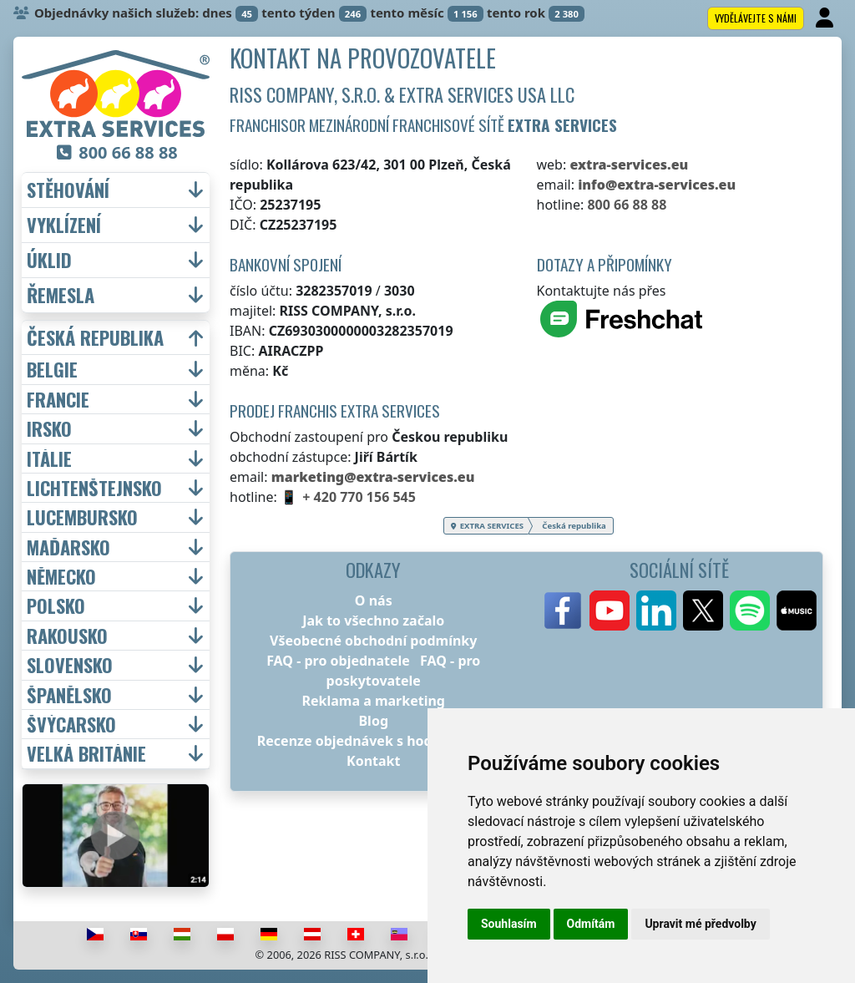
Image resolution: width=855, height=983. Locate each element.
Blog (373, 721)
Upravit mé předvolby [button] (700, 923)
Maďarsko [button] (68, 547)
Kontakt (373, 761)
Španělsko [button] (69, 695)
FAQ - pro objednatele (338, 660)
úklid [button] (49, 260)
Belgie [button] (52, 369)
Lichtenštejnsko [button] (94, 488)
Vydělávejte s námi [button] (756, 18)
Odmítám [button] (591, 923)
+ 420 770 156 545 (359, 497)
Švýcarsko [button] (71, 724)
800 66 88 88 (626, 204)
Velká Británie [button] (86, 753)
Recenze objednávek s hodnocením (373, 741)
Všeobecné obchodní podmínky (373, 640)
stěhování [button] (68, 190)
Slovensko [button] (70, 665)
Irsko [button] (49, 428)
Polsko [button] (56, 605)
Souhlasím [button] (509, 923)
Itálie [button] (49, 458)
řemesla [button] (60, 295)
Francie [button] (58, 399)
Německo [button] (61, 576)
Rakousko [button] (67, 636)
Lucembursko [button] (82, 517)
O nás (373, 600)
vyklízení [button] (64, 225)
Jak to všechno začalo (373, 620)
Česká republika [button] (95, 338)
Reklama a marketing (373, 701)
